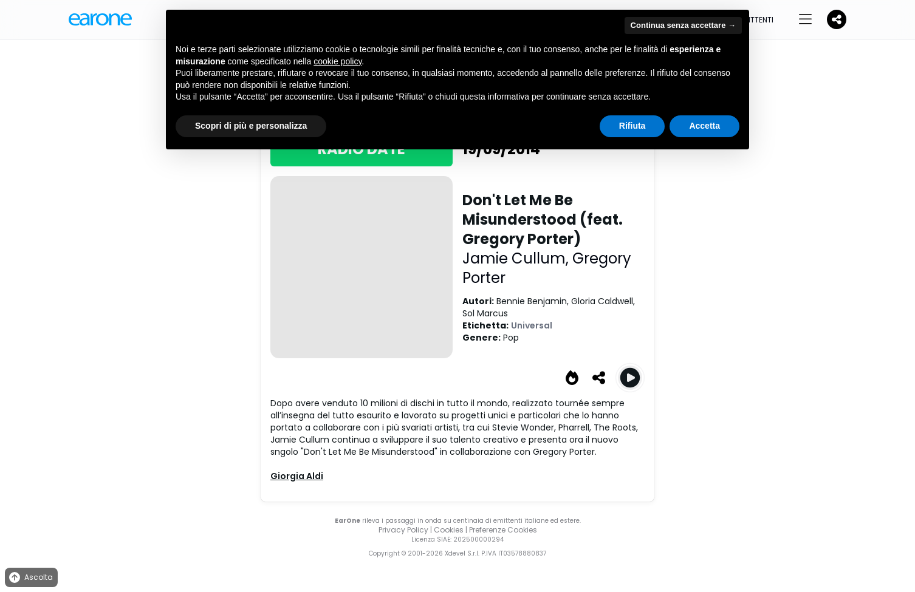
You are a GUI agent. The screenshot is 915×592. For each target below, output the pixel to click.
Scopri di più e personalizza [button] (251, 126)
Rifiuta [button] (632, 126)
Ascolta (30, 577)
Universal (531, 325)
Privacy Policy (403, 530)
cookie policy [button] (338, 61)
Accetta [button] (704, 126)
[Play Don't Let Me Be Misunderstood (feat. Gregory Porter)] (630, 378)
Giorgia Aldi (296, 476)
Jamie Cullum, (517, 258)
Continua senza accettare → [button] (683, 25)
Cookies (449, 530)
